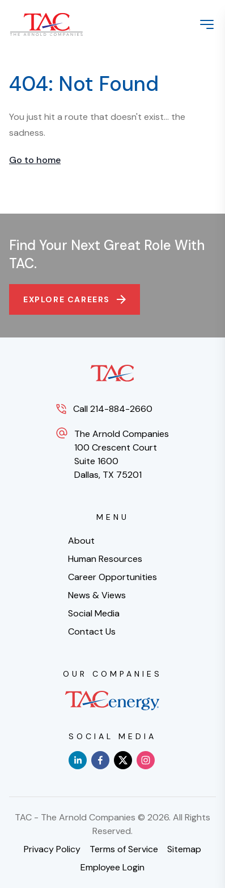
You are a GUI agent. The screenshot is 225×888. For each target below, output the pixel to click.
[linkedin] (78, 760)
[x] (123, 760)
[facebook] (100, 760)
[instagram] (146, 760)
